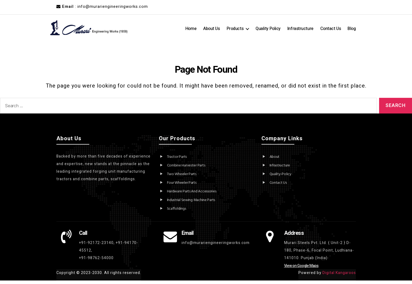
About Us (211, 30)
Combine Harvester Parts (186, 169)
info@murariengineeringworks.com (216, 246)
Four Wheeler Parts (181, 186)
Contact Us (330, 30)
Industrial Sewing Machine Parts (191, 204)
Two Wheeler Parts (181, 178)
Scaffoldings (176, 212)
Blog (352, 30)
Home (190, 30)
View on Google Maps (301, 269)
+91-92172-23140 (96, 246)
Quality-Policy (280, 178)
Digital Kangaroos (339, 276)
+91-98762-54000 (96, 261)
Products (235, 30)
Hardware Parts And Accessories (191, 195)
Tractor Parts (177, 160)
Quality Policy (268, 30)
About (275, 160)
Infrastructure (300, 30)
